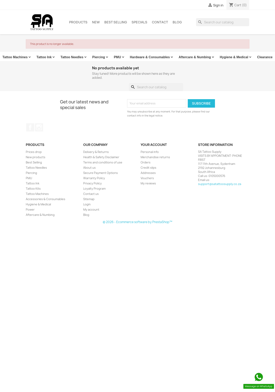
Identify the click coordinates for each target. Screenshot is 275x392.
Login (87, 204)
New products (35, 157)
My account (91, 209)
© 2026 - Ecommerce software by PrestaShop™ (137, 222)
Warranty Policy (94, 178)
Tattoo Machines (17, 57)
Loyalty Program (94, 188)
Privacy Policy (92, 183)
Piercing (100, 57)
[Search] (222, 22)
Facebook (30, 127)
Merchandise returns (155, 157)
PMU (119, 57)
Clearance (265, 57)
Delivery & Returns (96, 152)
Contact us (91, 194)
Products (78, 22)
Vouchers (147, 178)
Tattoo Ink (46, 57)
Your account (154, 144)
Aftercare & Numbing (197, 57)
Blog (177, 22)
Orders (145, 162)
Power (30, 209)
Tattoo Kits (33, 188)
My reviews (148, 183)
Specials (139, 22)
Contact (160, 22)
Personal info (150, 152)
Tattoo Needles (73, 57)
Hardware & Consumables (152, 57)
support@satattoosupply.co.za (219, 184)
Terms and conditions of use (102, 162)
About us (89, 167)
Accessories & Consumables (45, 199)
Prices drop (34, 152)
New (96, 22)
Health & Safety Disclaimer (101, 157)
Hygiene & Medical (236, 57)
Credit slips (148, 167)
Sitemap (88, 199)
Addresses (148, 173)
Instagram (39, 127)
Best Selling (115, 22)
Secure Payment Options (100, 173)
